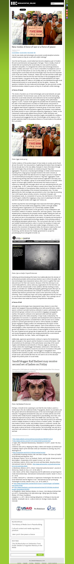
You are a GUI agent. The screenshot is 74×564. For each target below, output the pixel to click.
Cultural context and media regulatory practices (26, 529)
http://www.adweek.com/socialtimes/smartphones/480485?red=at (33, 439)
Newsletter (37, 563)
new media (30, 52)
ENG (67, 2)
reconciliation (15, 52)
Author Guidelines (52, 563)
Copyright (25, 563)
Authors (19, 563)
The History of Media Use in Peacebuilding (27, 524)
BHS (67, 1)
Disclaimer (44, 563)
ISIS (34, 52)
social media (23, 52)
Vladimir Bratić (16, 50)
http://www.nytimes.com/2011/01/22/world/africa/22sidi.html (32, 441)
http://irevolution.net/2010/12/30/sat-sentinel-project (29, 452)
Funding (31, 563)
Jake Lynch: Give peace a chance (23, 534)
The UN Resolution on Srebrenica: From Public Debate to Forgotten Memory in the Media (27, 545)
